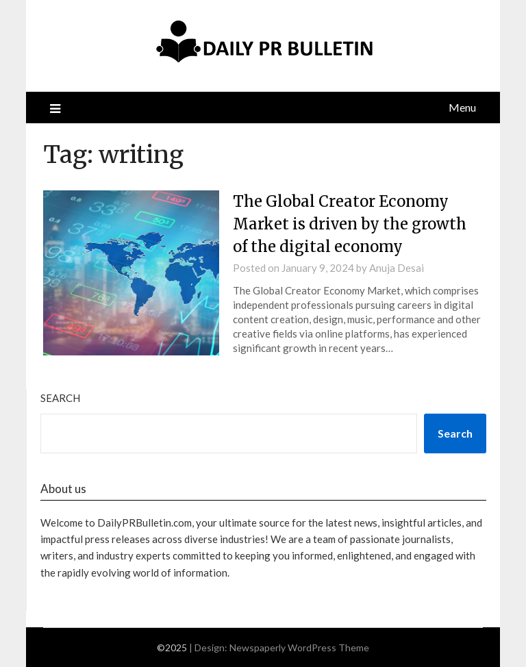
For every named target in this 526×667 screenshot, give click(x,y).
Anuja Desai (396, 268)
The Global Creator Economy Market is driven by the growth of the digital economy (349, 224)
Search (60, 398)
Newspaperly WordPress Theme (299, 647)
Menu (462, 107)
